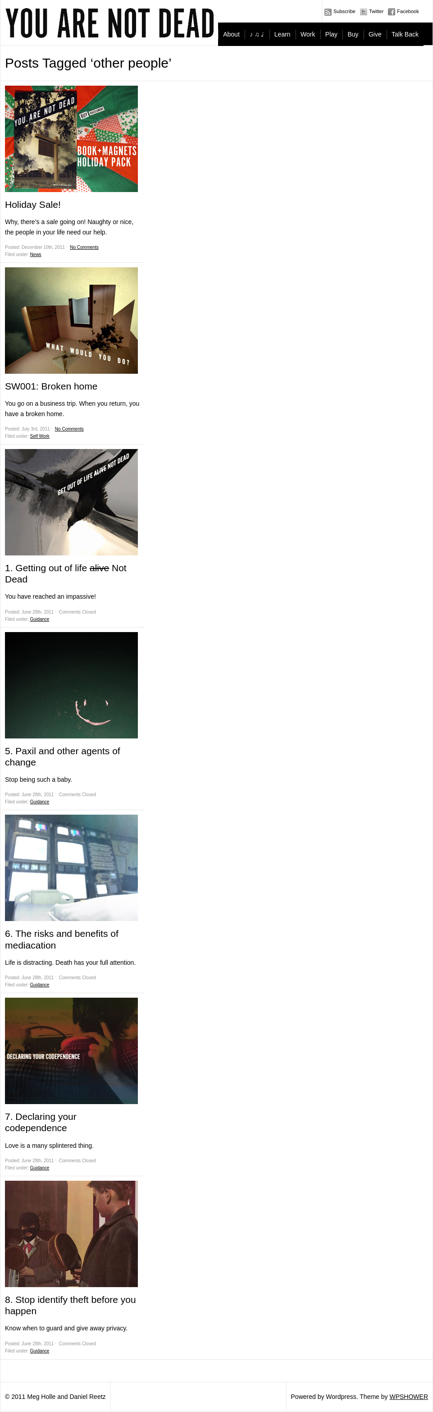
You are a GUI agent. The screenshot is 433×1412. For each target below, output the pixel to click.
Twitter (376, 11)
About (231, 34)
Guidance (40, 619)
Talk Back (405, 34)
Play (331, 34)
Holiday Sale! (33, 204)
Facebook (408, 11)
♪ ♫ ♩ (257, 34)
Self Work (40, 436)
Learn (282, 34)
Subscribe (344, 11)
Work (308, 34)
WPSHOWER (408, 1396)
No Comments (84, 247)
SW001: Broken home (51, 386)
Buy (352, 34)
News (35, 254)
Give (375, 34)
